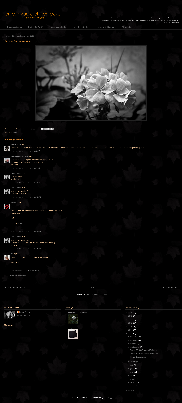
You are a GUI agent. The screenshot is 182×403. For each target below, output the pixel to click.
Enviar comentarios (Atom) (96, 295)
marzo (133, 379)
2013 (130, 333)
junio (132, 368)
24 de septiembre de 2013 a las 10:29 (26, 197)
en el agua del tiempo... (105, 27)
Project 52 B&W (35, 27)
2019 (130, 313)
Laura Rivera (16, 173)
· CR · (13, 223)
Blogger (111, 398)
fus (12, 254)
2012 (130, 390)
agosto (133, 361)
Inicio (93, 287)
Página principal (14, 27)
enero (133, 386)
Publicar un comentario (17, 276)
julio (132, 365)
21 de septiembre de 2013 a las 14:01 (26, 168)
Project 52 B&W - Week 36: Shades (144, 354)
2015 (130, 327)
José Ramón (16, 144)
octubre (133, 344)
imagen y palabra (75, 328)
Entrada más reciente (14, 287)
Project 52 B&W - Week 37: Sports (143, 350)
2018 (130, 316)
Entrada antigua (170, 287)
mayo (132, 372)
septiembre (135, 347)
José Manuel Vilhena (19, 156)
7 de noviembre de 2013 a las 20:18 (25, 271)
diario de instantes (80, 27)
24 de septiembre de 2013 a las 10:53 (26, 232)
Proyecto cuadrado (57, 27)
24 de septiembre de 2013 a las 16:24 (26, 249)
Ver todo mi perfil (23, 315)
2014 (130, 330)
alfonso (14, 202)
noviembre (134, 340)
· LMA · (20, 223)
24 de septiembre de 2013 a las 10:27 (26, 183)
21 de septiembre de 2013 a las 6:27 (25, 151)
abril (132, 375)
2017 (130, 320)
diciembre (134, 337)
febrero (133, 382)
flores (15, 133)
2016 (130, 323)
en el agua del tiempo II (77, 312)
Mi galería (126, 27)
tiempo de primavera (138, 357)
